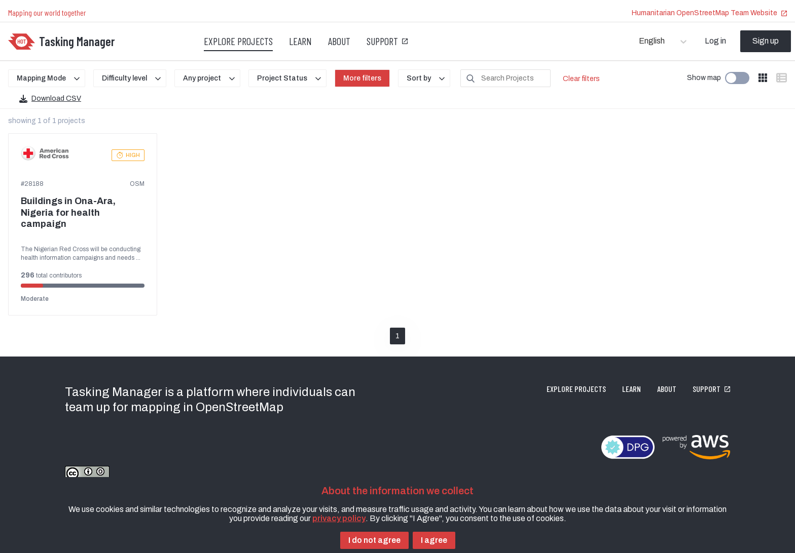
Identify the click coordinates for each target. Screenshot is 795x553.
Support (387, 41)
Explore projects (238, 41)
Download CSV (50, 99)
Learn (300, 41)
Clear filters (581, 79)
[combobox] (639, 41)
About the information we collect (397, 490)
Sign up (765, 40)
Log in (715, 40)
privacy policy (339, 518)
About (339, 41)
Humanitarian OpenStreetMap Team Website (709, 13)
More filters (362, 78)
